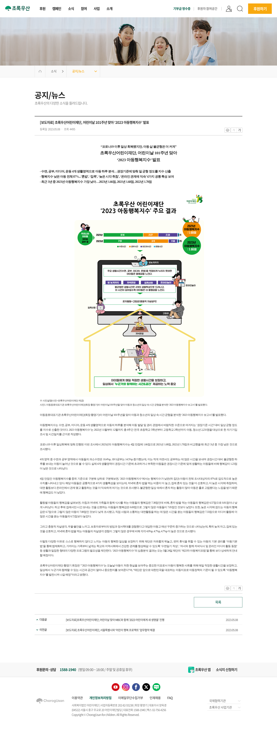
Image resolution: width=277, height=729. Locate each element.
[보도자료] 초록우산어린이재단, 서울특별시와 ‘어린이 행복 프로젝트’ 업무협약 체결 (110, 630)
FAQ (170, 697)
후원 (42, 9)
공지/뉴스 (78, 71)
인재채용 (155, 697)
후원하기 (260, 8)
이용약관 (77, 697)
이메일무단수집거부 (130, 697)
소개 (109, 9)
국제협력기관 (224, 700)
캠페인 (56, 9)
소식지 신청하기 (226, 669)
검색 (240, 9)
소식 (71, 9)
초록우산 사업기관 (224, 707)
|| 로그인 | (229, 9)
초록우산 (17, 8)
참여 (84, 9)
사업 (97, 9)
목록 (218, 602)
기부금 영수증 (181, 8)
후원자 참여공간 (207, 8)
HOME (40, 71)
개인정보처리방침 (100, 697)
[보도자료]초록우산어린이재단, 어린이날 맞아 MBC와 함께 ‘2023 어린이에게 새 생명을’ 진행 (115, 620)
